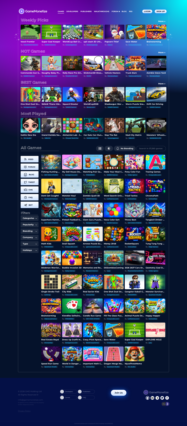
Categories (30, 218)
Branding (30, 231)
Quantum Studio (155, 295)
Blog (124, 11)
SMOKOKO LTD (92, 138)
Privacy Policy (24, 411)
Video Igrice (132, 175)
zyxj (108, 271)
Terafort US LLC (71, 76)
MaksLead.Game (156, 45)
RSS (130, 11)
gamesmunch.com (93, 247)
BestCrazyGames (92, 343)
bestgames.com (51, 76)
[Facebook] (147, 398)
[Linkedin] (157, 398)
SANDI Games (50, 45)
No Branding (124, 148)
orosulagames (71, 45)
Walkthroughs (101, 11)
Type (30, 244)
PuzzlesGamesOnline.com (138, 271)
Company (30, 237)
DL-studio (27, 138)
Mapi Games (153, 247)
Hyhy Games (70, 271)
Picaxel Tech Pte (72, 138)
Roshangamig (92, 45)
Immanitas (132, 199)
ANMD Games (91, 199)
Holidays (30, 250)
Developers (72, 11)
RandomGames (92, 271)
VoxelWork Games (31, 45)
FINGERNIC (90, 175)
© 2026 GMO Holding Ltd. (30, 391)
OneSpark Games (50, 199)
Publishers (86, 11)
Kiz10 (89, 76)
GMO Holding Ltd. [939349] (104, 423)
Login (147, 11)
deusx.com (91, 107)
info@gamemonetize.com (30, 400)
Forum (115, 11)
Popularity (30, 224)
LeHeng (47, 295)
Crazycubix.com (135, 45)
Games (61, 11)
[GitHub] (167, 398)
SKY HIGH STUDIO (51, 175)
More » (161, 21)
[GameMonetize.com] (33, 11)
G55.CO (47, 138)
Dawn (110, 45)
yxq (150, 343)
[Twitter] (162, 398)
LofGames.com (112, 199)
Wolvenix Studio (155, 223)
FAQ (82, 397)
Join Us (119, 392)
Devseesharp (112, 76)
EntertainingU (70, 199)
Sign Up (160, 11)
